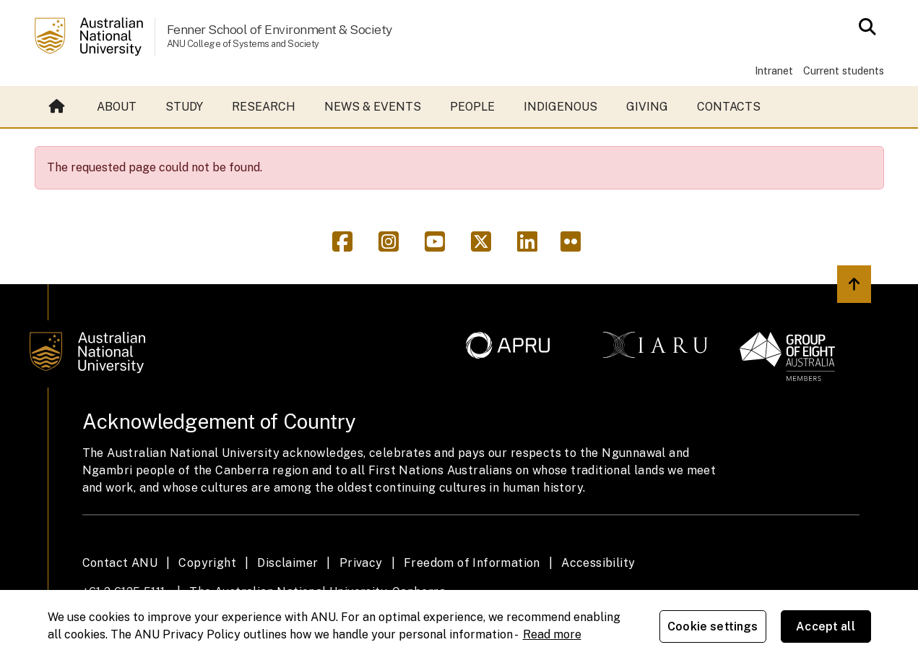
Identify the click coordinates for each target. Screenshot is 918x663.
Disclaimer (287, 563)
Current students (843, 70)
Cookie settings (712, 626)
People (472, 107)
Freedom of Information (472, 563)
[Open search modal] (863, 26)
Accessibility (598, 563)
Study (184, 107)
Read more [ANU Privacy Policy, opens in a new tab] (552, 634)
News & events (372, 107)
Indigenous (560, 107)
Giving (647, 107)
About (117, 107)
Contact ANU (119, 563)
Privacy (361, 563)
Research (263, 107)
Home (57, 107)
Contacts (729, 107)
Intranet (774, 70)
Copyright (207, 563)
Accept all (825, 626)
